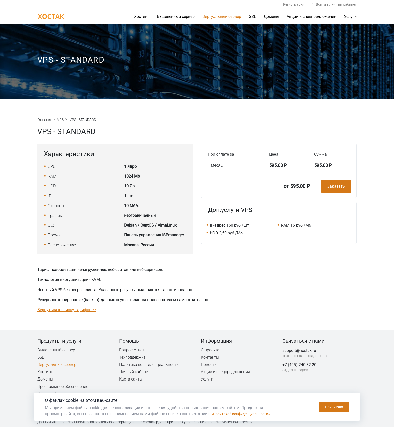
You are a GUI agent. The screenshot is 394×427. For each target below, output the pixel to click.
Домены (271, 16)
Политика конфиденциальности (149, 364)
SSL (252, 16)
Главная (44, 120)
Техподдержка (132, 357)
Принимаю (334, 407)
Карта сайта (130, 379)
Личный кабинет (134, 371)
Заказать (336, 186)
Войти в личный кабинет (336, 4)
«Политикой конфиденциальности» (244, 413)
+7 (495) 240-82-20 (299, 364)
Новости (209, 364)
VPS (60, 120)
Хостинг (141, 16)
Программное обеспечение (62, 386)
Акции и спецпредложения (311, 16)
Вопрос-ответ (131, 350)
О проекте (210, 350)
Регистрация (293, 4)
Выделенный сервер (176, 16)
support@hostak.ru (299, 350)
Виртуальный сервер (221, 16)
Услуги (350, 16)
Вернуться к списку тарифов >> (66, 309)
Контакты (210, 357)
